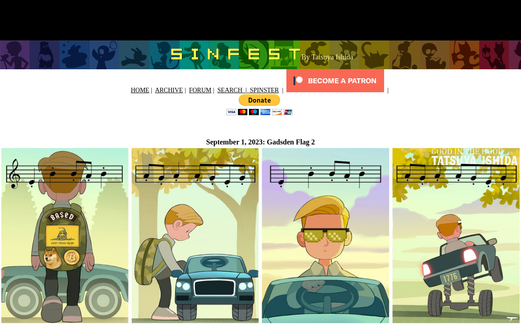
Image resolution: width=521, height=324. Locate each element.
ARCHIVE (169, 90)
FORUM (200, 90)
